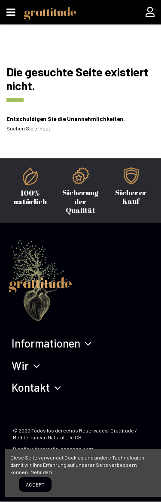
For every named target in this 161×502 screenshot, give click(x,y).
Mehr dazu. (42, 472)
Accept (35, 484)
